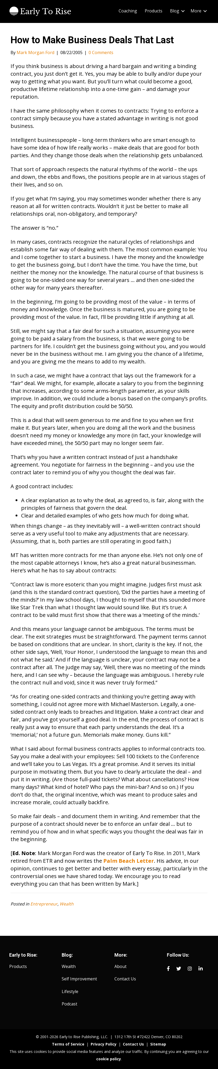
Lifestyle (70, 991)
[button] (183, 11)
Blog (174, 11)
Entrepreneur (43, 904)
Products (153, 11)
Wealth (67, 904)
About (120, 966)
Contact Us (125, 979)
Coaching (128, 11)
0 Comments (101, 52)
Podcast (69, 1004)
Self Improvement (79, 979)
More (196, 11)
